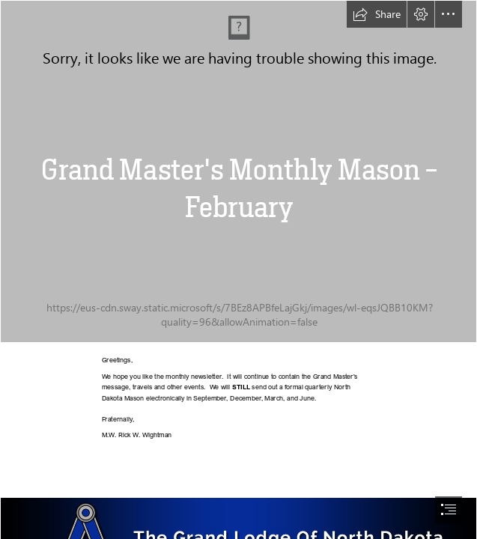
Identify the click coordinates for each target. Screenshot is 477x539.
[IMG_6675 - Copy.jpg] (238, 171)
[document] (238, 269)
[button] (377, 14)
